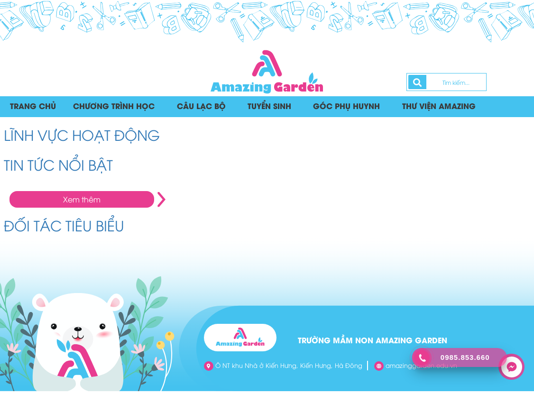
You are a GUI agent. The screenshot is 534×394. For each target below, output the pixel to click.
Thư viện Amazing (425, 108)
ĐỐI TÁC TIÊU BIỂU (64, 228)
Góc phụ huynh (337, 108)
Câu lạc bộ (194, 108)
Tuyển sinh (261, 108)
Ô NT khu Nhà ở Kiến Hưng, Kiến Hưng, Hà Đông (283, 369)
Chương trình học (110, 108)
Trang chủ (32, 108)
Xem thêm (82, 202)
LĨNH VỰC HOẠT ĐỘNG (82, 137)
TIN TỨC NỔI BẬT (58, 167)
